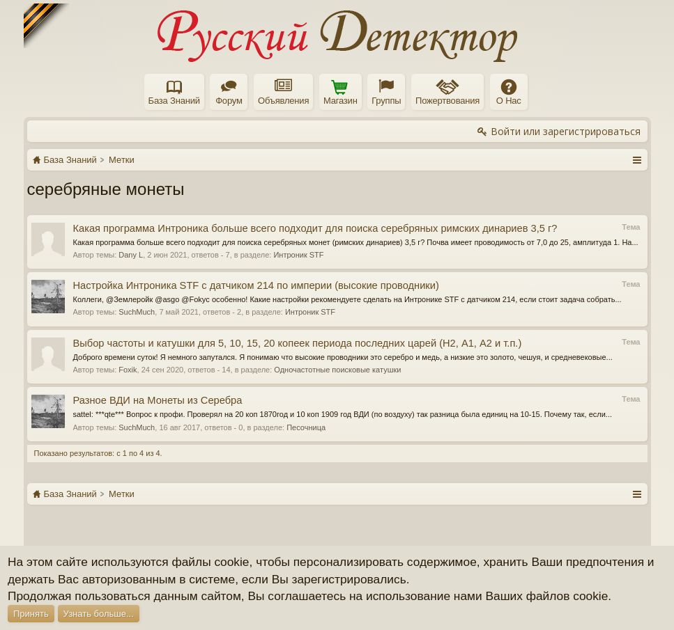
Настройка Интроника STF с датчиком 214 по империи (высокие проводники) (256, 285)
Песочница (305, 427)
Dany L (130, 255)
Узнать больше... (98, 613)
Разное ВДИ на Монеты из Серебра (158, 400)
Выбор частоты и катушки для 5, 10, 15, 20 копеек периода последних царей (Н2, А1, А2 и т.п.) (297, 343)
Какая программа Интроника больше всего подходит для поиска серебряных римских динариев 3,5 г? (315, 228)
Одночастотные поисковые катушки (337, 369)
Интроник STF (298, 255)
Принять (31, 613)
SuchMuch (136, 312)
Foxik (127, 369)
